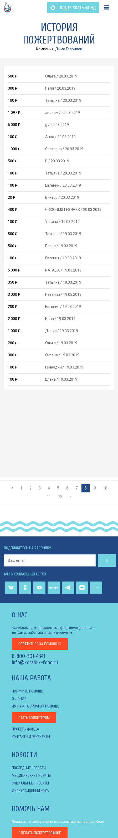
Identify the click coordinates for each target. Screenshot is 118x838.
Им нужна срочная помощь (35, 706)
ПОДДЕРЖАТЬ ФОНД (73, 7)
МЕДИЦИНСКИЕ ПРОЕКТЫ (31, 775)
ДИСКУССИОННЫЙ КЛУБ (30, 791)
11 (49, 496)
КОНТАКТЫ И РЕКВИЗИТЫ (31, 737)
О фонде (19, 699)
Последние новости (29, 768)
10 (105, 488)
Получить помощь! (28, 691)
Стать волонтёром (34, 718)
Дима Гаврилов (68, 49)
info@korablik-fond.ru (35, 662)
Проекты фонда (25, 729)
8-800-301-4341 (28, 656)
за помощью (39, 644)
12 (60, 496)
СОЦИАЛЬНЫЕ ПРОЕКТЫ (30, 783)
